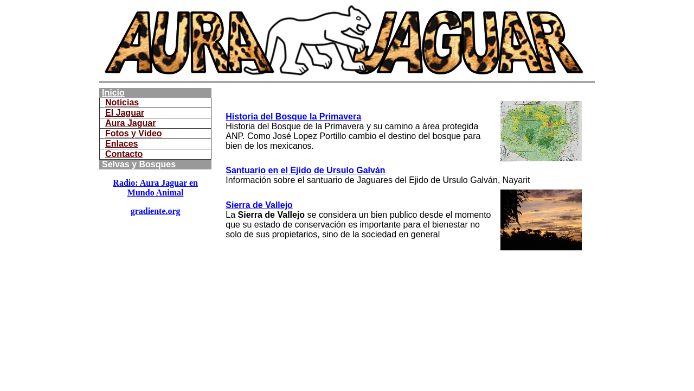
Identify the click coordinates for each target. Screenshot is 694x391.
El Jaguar (124, 112)
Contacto (124, 154)
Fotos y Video (133, 133)
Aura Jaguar (130, 123)
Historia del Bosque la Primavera (293, 116)
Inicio (113, 92)
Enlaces (121, 143)
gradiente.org (156, 211)
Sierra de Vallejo (259, 205)
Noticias (122, 102)
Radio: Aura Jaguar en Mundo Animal (155, 187)
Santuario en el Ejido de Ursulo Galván (305, 170)
